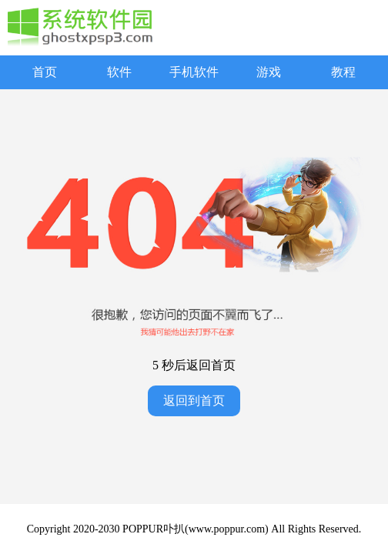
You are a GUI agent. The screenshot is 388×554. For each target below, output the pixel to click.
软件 (119, 71)
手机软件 (194, 71)
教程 (343, 71)
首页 (44, 71)
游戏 (268, 71)
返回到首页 (194, 400)
